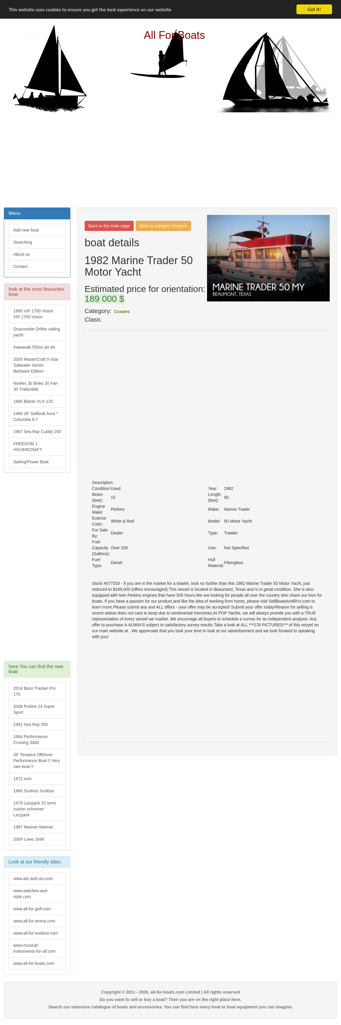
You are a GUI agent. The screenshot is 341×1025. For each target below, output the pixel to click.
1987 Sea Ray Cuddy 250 (37, 431)
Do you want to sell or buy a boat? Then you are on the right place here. (170, 999)
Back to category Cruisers (163, 225)
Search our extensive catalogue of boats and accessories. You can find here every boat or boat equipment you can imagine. (170, 1007)
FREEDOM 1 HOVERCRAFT (27, 446)
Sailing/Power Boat (30, 461)
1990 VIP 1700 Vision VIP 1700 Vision (33, 314)
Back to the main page (109, 225)
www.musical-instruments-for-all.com (34, 948)
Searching (22, 242)
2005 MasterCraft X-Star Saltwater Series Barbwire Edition (36, 365)
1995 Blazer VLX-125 (33, 401)
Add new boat (26, 230)
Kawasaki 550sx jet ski (34, 347)
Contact (20, 266)
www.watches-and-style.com (30, 893)
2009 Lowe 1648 (28, 839)
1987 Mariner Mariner (33, 827)
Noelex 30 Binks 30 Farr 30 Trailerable (35, 386)
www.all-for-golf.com (32, 908)
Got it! (314, 9)
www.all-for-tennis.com (34, 921)
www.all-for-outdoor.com (35, 933)
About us (21, 254)
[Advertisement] (170, 159)
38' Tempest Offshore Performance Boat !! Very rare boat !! (36, 760)
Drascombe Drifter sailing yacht (36, 332)
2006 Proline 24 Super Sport (34, 709)
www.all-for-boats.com (33, 963)
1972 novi (22, 778)
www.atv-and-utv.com (33, 878)
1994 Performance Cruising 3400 (30, 739)
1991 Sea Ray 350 (30, 724)
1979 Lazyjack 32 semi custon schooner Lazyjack (34, 809)
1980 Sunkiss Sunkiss (33, 790)
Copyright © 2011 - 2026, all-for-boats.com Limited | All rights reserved (170, 992)
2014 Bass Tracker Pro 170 (34, 691)
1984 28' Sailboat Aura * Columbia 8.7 (35, 416)
